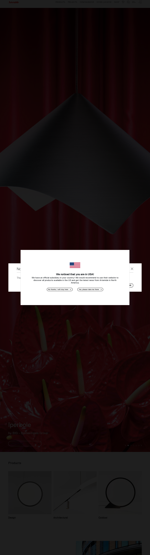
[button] (90, 289)
